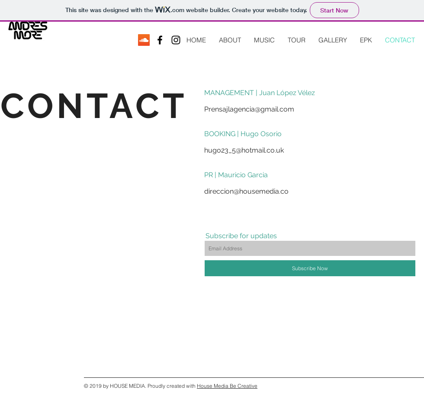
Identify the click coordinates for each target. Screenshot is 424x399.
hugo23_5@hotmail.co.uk (244, 150)
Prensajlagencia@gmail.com (249, 109)
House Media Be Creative (227, 386)
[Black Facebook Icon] (160, 40)
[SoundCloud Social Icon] (144, 40)
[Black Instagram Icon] (176, 40)
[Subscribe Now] (310, 268)
